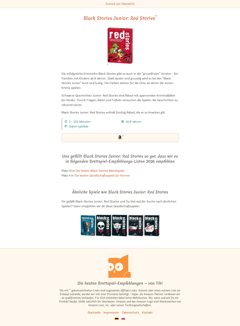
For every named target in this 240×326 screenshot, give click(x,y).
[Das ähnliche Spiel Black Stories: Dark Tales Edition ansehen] (120, 226)
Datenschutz (130, 312)
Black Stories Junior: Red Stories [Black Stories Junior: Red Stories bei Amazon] (120, 18)
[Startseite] (120, 266)
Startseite (94, 312)
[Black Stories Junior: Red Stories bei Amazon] (120, 47)
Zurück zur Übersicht (120, 3)
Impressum (111, 312)
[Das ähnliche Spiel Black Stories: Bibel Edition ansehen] (135, 226)
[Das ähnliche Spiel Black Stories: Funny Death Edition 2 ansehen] (104, 226)
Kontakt (147, 312)
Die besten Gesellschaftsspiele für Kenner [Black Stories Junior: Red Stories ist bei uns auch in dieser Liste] (102, 175)
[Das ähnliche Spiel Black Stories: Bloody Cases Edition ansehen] (151, 226)
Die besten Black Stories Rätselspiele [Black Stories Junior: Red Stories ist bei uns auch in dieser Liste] (100, 170)
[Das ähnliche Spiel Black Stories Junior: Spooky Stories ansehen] (88, 226)
